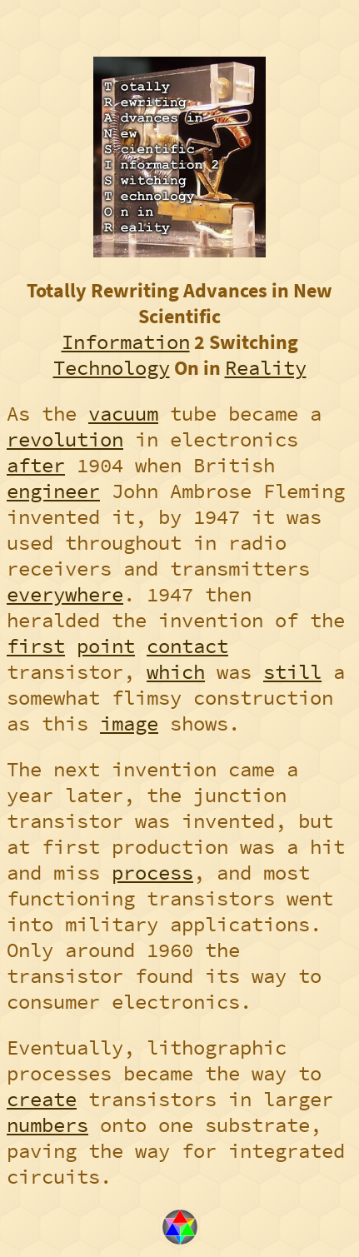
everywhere (65, 594)
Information (126, 342)
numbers (47, 1125)
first (36, 646)
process (152, 872)
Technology (111, 368)
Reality (266, 368)
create (42, 1099)
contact (187, 646)
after (36, 465)
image (129, 723)
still (292, 672)
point (106, 646)
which (176, 672)
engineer (53, 491)
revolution (65, 439)
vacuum (123, 413)
